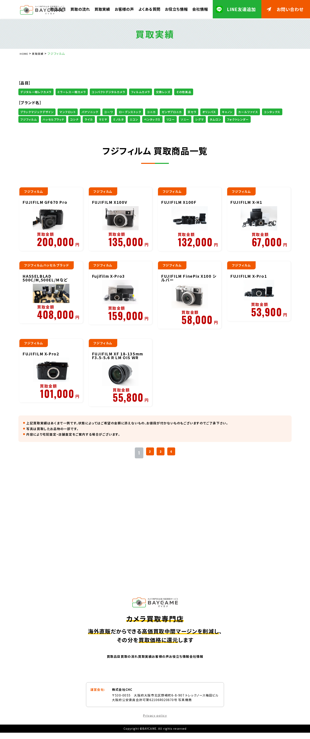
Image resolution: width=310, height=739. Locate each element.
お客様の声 (124, 9)
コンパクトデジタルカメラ (118, 92)
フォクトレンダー (69, 127)
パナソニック (98, 112)
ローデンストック (144, 112)
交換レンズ (180, 92)
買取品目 (87, 662)
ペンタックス (227, 119)
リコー (248, 119)
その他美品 (204, 92)
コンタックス (59, 119)
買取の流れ (80, 9)
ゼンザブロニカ (191, 112)
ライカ (153, 119)
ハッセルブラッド (112, 119)
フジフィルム (85, 119)
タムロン (44, 127)
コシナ (137, 119)
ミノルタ (188, 119)
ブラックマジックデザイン (38, 112)
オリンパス (234, 112)
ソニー (265, 119)
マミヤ (170, 119)
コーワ (119, 112)
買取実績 (102, 9)
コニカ (168, 112)
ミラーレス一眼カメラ (77, 92)
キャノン (255, 112)
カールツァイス (32, 119)
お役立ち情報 (176, 9)
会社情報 (200, 9)
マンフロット (73, 112)
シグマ (25, 127)
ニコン (206, 119)
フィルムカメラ (154, 92)
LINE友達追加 (241, 9)
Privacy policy (155, 721)
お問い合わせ (290, 9)
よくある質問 (149, 9)
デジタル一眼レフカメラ (38, 92)
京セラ (214, 112)
